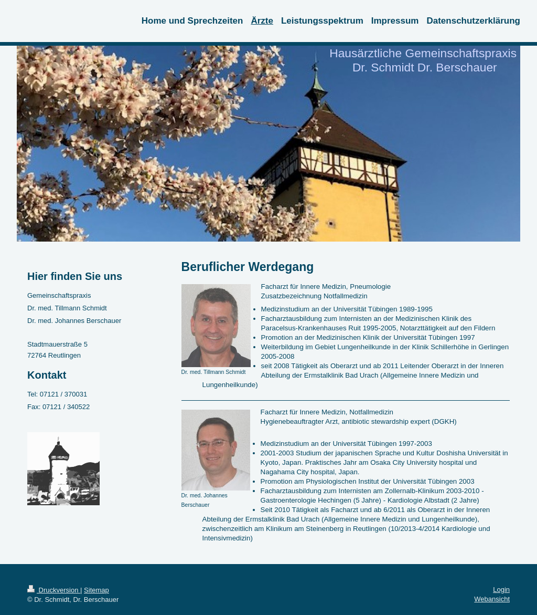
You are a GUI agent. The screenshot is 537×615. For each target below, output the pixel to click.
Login (501, 589)
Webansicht (492, 599)
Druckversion (53, 590)
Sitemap (96, 590)
